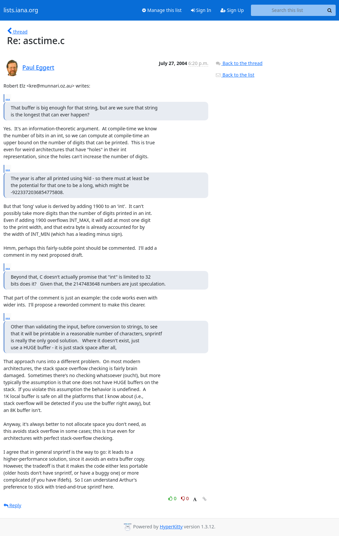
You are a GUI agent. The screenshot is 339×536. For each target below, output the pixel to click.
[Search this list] (287, 10)
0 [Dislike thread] (185, 498)
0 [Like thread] (173, 498)
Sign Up (232, 10)
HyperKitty (171, 526)
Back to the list (234, 75)
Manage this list (162, 10)
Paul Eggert (39, 67)
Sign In (201, 10)
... (8, 97)
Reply (13, 505)
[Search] (330, 10)
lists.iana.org (21, 10)
